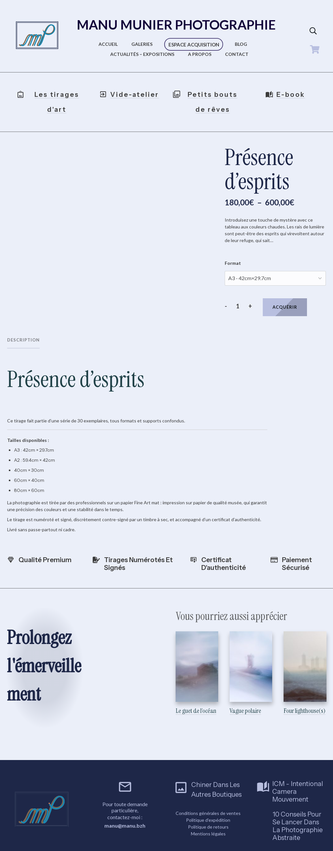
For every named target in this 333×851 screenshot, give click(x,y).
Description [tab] (23, 339)
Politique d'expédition (208, 813)
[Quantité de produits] (237, 306)
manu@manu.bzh (124, 818)
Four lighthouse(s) (305, 669)
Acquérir (285, 307)
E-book (290, 94)
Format (233, 263)
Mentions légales (208, 826)
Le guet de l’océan (197, 669)
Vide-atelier (134, 94)
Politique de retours (208, 819)
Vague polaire (251, 669)
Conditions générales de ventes (208, 806)
